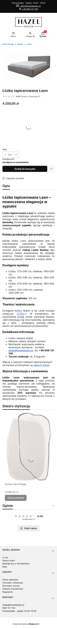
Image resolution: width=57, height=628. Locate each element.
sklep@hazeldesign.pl (30, 6)
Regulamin (7, 592)
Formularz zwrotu (11, 585)
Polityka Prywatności (12, 588)
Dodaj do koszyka (24, 168)
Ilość (4, 149)
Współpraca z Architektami (15, 563)
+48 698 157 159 (30, 9)
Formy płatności (10, 579)
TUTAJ (20, 313)
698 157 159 (8, 608)
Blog (4, 566)
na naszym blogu (40, 365)
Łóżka (29, 44)
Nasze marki (8, 560)
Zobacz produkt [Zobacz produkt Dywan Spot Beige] (15, 497)
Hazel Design (8, 44)
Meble (20, 44)
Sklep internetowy (25, 624)
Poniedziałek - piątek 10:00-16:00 (19, 611)
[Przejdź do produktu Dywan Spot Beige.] (28, 446)
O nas (5, 557)
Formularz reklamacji (12, 582)
